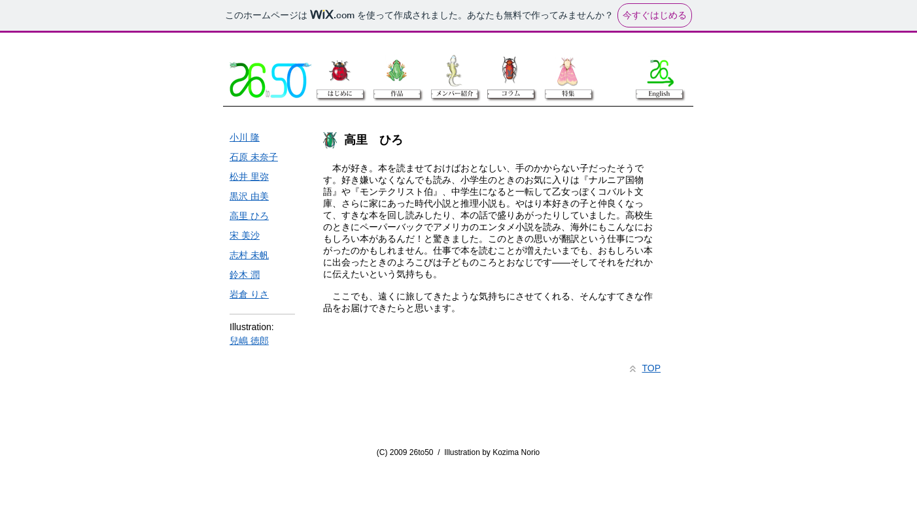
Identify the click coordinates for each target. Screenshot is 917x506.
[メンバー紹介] (453, 70)
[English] (659, 70)
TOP (651, 368)
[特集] (566, 70)
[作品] (396, 70)
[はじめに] (339, 70)
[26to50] (271, 80)
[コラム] (509, 70)
